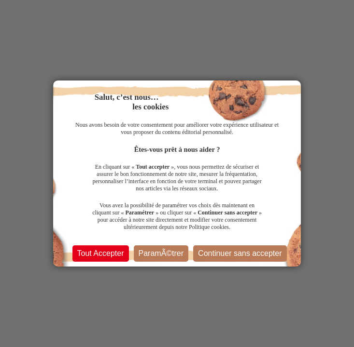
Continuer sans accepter (240, 253)
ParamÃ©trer (161, 253)
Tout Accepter (100, 253)
